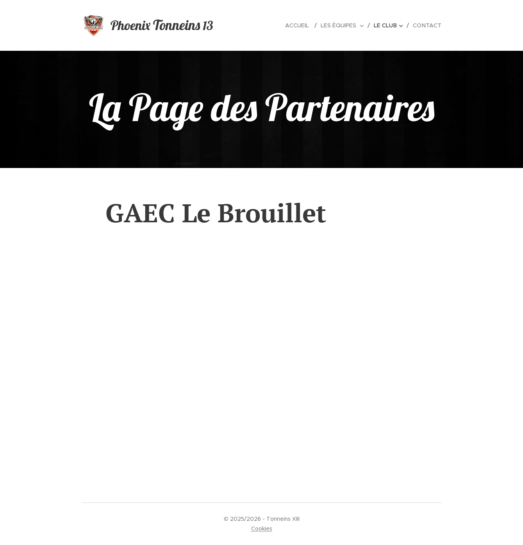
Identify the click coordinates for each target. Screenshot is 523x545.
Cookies (261, 528)
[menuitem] (302, 25)
